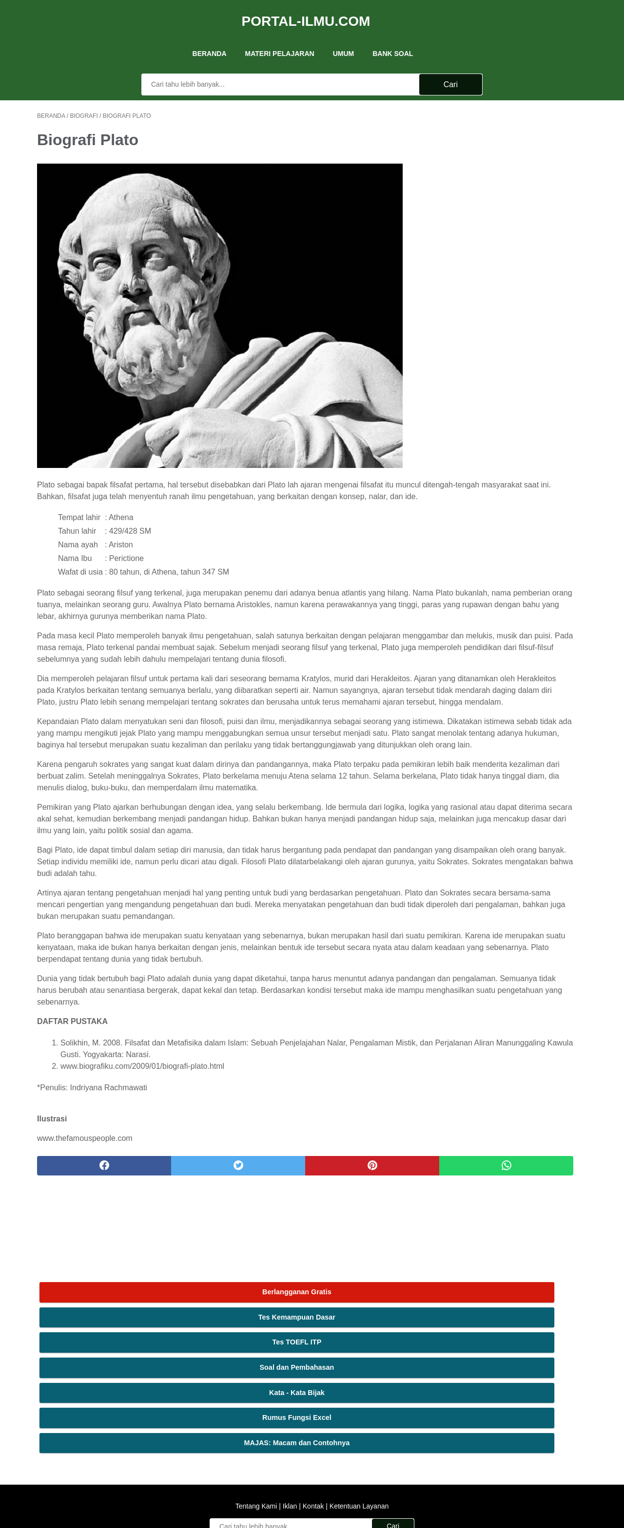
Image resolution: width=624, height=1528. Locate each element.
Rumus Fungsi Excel (513, 240)
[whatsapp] (359, 1297)
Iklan (290, 1407)
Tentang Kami (257, 1407)
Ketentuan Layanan (358, 1407)
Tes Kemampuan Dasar (513, 140)
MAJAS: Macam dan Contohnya (514, 266)
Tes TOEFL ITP (514, 165)
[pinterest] (267, 1297)
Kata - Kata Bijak (514, 215)
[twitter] (175, 1297)
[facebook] (83, 1297)
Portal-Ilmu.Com (306, 11)
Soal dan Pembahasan (514, 190)
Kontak (313, 1407)
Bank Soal (392, 38)
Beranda (210, 38)
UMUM (343, 38)
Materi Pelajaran (279, 38)
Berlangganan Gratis (513, 115)
